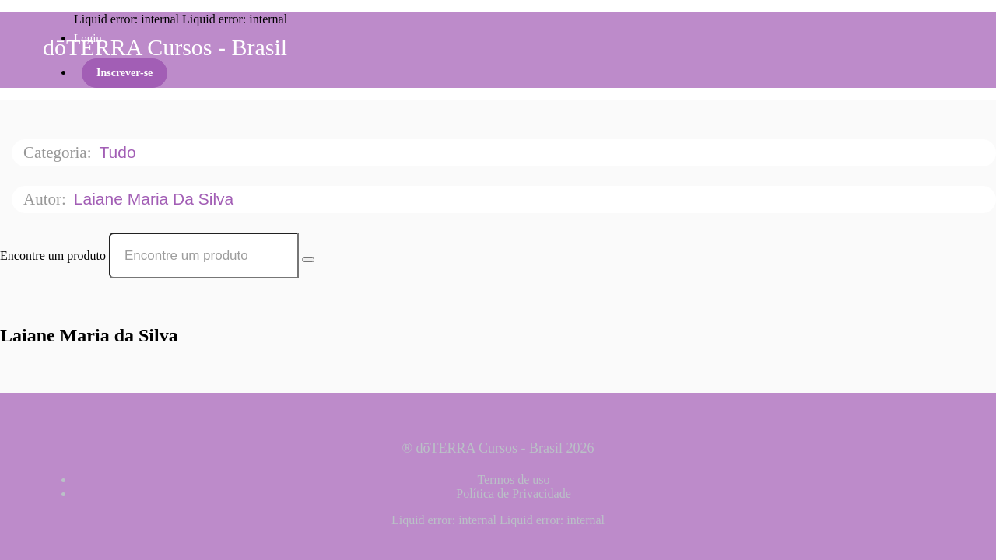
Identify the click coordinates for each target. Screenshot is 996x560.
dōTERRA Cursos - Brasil (165, 47)
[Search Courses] (308, 259)
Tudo (119, 152)
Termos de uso (513, 479)
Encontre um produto (53, 255)
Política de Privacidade (513, 493)
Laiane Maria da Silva (156, 199)
